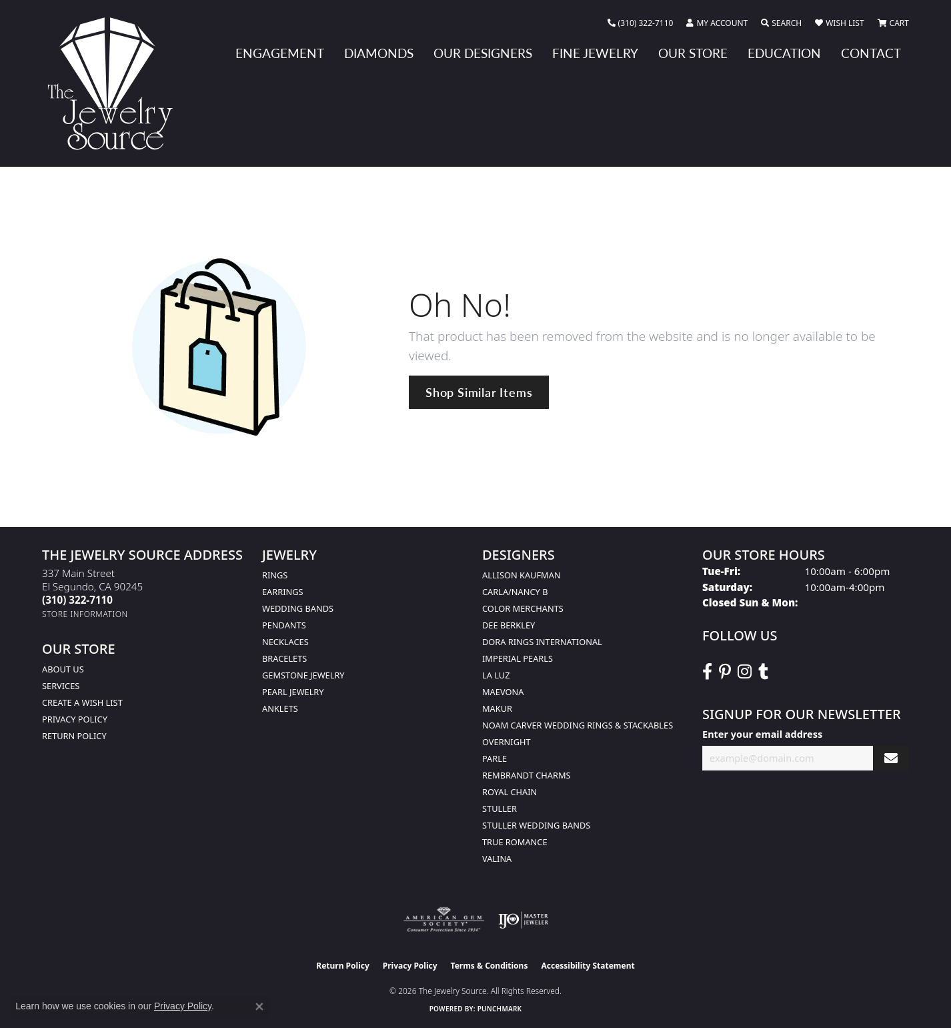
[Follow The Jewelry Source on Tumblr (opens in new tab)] (763, 672)
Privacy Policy (74, 719)
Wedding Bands (297, 608)
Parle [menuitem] (494, 758)
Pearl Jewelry (293, 692)
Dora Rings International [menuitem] (542, 642)
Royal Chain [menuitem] (509, 792)
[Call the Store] (77, 599)
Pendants (284, 625)
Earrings (282, 592)
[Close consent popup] (259, 1007)
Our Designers (482, 53)
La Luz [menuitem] (496, 675)
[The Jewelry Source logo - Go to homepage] (115, 83)
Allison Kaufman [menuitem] (521, 575)
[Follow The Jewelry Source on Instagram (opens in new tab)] (745, 672)
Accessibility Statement (587, 965)
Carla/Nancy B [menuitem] (515, 592)
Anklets (280, 708)
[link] (641, 23)
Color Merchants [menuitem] (523, 608)
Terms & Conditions (489, 965)
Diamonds (378, 53)
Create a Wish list (82, 702)
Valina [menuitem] (497, 859)
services (60, 686)
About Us (63, 669)
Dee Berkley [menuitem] (508, 625)
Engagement (279, 53)
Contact (871, 53)
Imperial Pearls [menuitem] (517, 658)
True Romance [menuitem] (515, 842)
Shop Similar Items (478, 392)
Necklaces (285, 642)
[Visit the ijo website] (523, 920)
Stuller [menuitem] (499, 809)
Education (784, 53)
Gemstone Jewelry (303, 675)
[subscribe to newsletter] (891, 758)
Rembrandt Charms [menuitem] (526, 775)
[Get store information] (85, 614)
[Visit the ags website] (444, 920)
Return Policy (74, 736)
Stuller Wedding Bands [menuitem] (536, 825)
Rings (274, 575)
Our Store (693, 53)
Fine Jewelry (595, 53)
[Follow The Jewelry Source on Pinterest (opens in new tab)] (725, 672)
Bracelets (284, 658)
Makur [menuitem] (497, 708)
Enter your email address (762, 733)
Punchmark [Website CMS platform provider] (500, 1008)
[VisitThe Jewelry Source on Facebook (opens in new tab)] (707, 672)
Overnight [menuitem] (506, 742)
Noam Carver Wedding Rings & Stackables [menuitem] (577, 725)
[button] (717, 23)
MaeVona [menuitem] (503, 692)
